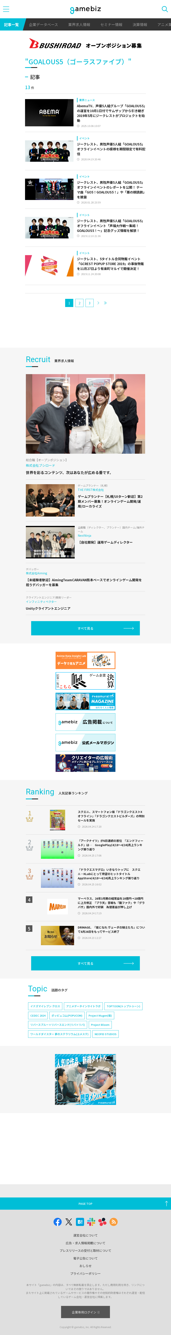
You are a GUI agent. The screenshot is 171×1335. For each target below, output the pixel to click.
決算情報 (140, 24)
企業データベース (43, 24)
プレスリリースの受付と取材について (85, 1250)
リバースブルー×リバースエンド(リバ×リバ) (57, 1025)
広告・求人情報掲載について (85, 1243)
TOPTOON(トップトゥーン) (123, 1006)
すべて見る (85, 628)
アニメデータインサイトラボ (83, 1006)
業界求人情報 (79, 24)
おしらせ (85, 1266)
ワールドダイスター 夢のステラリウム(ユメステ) (59, 1034)
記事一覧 (11, 24)
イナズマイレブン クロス (45, 1006)
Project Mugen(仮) (100, 1015)
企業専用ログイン (85, 1312)
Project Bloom (100, 1025)
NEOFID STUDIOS (105, 1034)
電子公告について (85, 1258)
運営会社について (85, 1235)
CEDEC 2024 (37, 1015)
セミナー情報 (111, 24)
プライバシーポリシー (85, 1273)
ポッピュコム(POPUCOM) (67, 1015)
